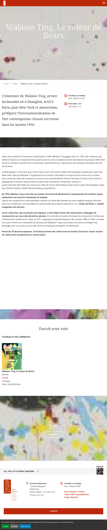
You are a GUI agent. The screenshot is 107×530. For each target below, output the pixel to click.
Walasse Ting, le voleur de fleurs (18, 371)
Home (6, 83)
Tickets (53, 511)
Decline (14, 526)
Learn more (25, 526)
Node (15, 83)
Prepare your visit (37, 495)
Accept (5, 526)
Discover (53, 434)
